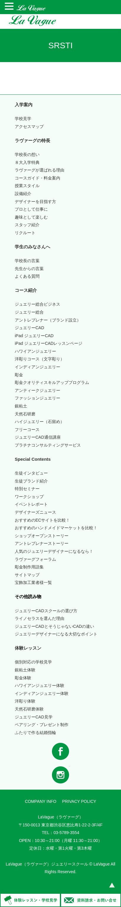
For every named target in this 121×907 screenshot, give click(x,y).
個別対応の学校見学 (33, 662)
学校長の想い (27, 154)
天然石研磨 (25, 414)
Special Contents (33, 459)
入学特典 (27, 162)
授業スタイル (27, 185)
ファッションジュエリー (37, 398)
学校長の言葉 (27, 260)
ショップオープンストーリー (41, 535)
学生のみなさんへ (32, 246)
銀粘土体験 (25, 670)
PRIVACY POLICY (79, 801)
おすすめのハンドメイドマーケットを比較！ (56, 527)
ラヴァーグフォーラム (35, 559)
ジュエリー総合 (29, 312)
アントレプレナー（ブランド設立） (48, 320)
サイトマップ (27, 575)
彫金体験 (23, 677)
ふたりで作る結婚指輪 (35, 732)
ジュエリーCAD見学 (34, 717)
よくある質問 (27, 276)
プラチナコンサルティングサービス (48, 445)
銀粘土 (21, 406)
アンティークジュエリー (37, 390)
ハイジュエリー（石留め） (39, 421)
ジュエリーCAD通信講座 (38, 437)
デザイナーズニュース (35, 512)
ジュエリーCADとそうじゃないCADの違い (54, 626)
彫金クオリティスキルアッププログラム (52, 382)
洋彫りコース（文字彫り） (39, 359)
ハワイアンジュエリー (35, 351)
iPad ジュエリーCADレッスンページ (48, 343)
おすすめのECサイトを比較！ (42, 520)
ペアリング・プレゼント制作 (41, 724)
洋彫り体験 (25, 701)
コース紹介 (26, 290)
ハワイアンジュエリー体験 (39, 685)
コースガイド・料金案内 (37, 178)
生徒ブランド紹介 (31, 481)
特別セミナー (27, 488)
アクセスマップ (29, 126)
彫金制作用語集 (29, 567)
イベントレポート (31, 504)
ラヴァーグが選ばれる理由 (39, 170)
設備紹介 (23, 193)
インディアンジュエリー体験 (41, 693)
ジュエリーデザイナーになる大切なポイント (56, 634)
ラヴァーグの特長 (32, 140)
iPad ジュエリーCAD (34, 335)
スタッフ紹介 (27, 224)
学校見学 (23, 118)
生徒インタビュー (31, 473)
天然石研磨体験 (29, 709)
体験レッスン (28, 647)
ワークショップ (29, 496)
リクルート (25, 232)
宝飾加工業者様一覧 (33, 582)
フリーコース (27, 429)
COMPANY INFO (40, 801)
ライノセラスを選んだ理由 (39, 618)
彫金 (19, 374)
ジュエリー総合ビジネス (37, 304)
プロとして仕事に (31, 209)
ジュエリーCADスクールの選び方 (46, 610)
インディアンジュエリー (37, 367)
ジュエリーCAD (29, 327)
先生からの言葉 (29, 268)
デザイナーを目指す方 (35, 201)
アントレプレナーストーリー (41, 543)
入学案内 (23, 104)
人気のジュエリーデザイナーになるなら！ (54, 551)
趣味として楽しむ (31, 217)
